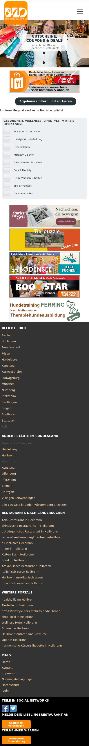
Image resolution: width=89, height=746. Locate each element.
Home (6, 662)
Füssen (6, 353)
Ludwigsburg (11, 378)
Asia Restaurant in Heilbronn (22, 520)
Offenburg (9, 473)
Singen (6, 408)
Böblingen (9, 341)
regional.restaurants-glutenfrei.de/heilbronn (32, 537)
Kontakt (7, 667)
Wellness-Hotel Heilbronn (19, 622)
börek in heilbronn (14, 560)
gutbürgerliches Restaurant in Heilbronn (30, 531)
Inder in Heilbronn (14, 548)
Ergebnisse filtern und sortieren (45, 101)
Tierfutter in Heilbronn (17, 605)
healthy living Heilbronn (18, 599)
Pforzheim (9, 396)
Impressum (9, 673)
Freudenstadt (11, 347)
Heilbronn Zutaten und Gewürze (24, 634)
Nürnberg (8, 390)
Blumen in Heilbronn (16, 628)
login (5, 690)
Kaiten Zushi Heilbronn (18, 554)
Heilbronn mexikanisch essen (22, 577)
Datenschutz (10, 685)
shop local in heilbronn (18, 616)
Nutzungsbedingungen (18, 679)
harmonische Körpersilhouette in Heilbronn (32, 645)
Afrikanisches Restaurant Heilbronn (26, 566)
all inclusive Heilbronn (17, 543)
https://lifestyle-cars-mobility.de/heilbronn (31, 611)
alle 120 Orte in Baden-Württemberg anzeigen (34, 504)
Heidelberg (9, 359)
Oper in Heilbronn (14, 639)
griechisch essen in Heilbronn (22, 583)
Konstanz (8, 365)
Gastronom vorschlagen (16, 724)
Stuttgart (8, 420)
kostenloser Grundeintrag (16, 740)
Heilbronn (8, 455)
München (8, 383)
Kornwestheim (12, 371)
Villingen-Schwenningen (18, 498)
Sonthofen (9, 414)
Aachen (7, 335)
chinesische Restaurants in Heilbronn (28, 525)
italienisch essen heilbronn (20, 571)
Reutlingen (9, 402)
